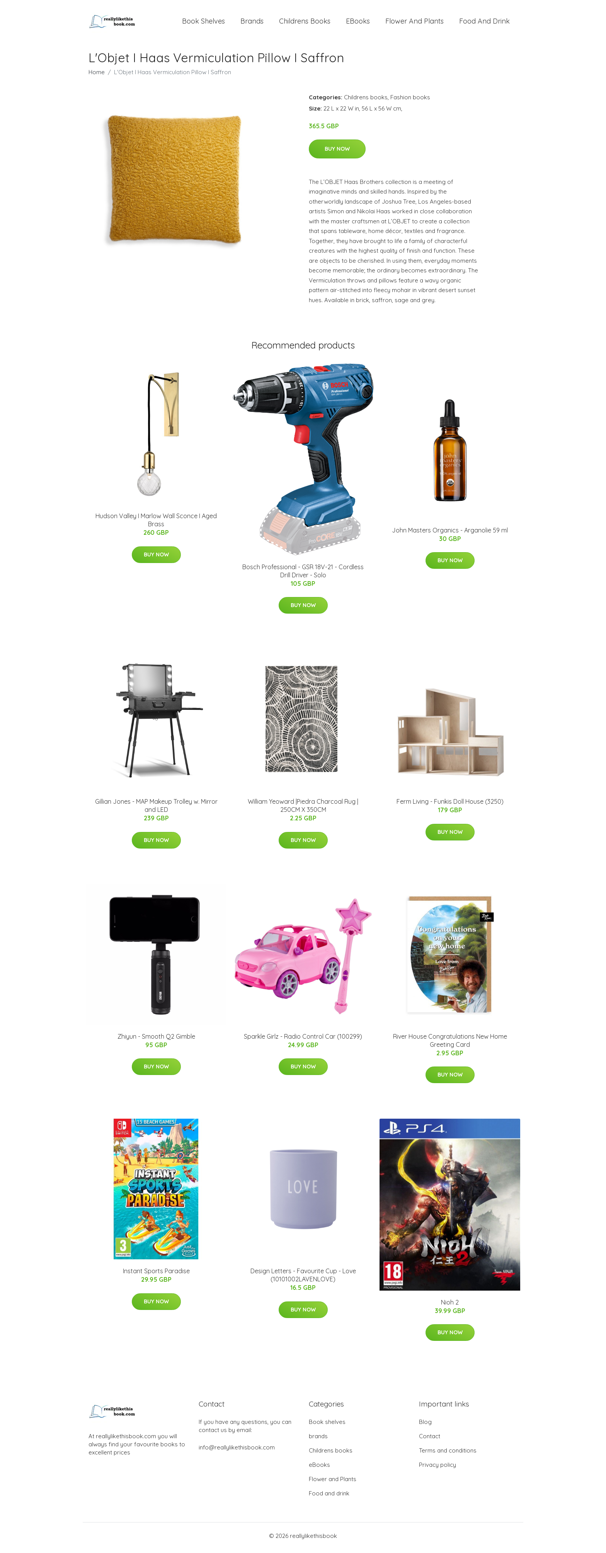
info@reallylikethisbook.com (237, 1451)
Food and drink (484, 23)
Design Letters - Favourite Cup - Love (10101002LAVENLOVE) (303, 1279)
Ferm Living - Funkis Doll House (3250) (450, 806)
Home (97, 76)
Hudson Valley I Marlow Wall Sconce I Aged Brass (156, 524)
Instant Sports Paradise (156, 1275)
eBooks (358, 23)
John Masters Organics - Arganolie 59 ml (450, 534)
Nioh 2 (450, 1306)
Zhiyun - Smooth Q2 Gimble (156, 1040)
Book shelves (203, 23)
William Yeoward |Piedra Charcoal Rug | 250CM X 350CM (303, 810)
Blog (425, 1425)
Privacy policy (437, 1468)
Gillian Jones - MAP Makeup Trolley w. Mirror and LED (156, 810)
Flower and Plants (414, 23)
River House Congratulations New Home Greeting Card (450, 1044)
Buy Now (337, 152)
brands (252, 23)
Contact (429, 1440)
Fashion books (410, 101)
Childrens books (304, 23)
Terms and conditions (448, 1454)
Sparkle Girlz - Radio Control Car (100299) (303, 1040)
